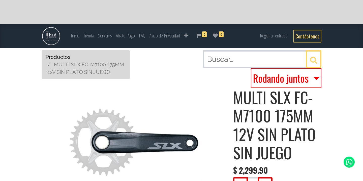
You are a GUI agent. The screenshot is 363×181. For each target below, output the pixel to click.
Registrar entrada (273, 35)
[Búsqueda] (313, 59)
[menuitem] (75, 35)
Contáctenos (307, 36)
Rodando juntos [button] (282, 78)
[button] (186, 35)
